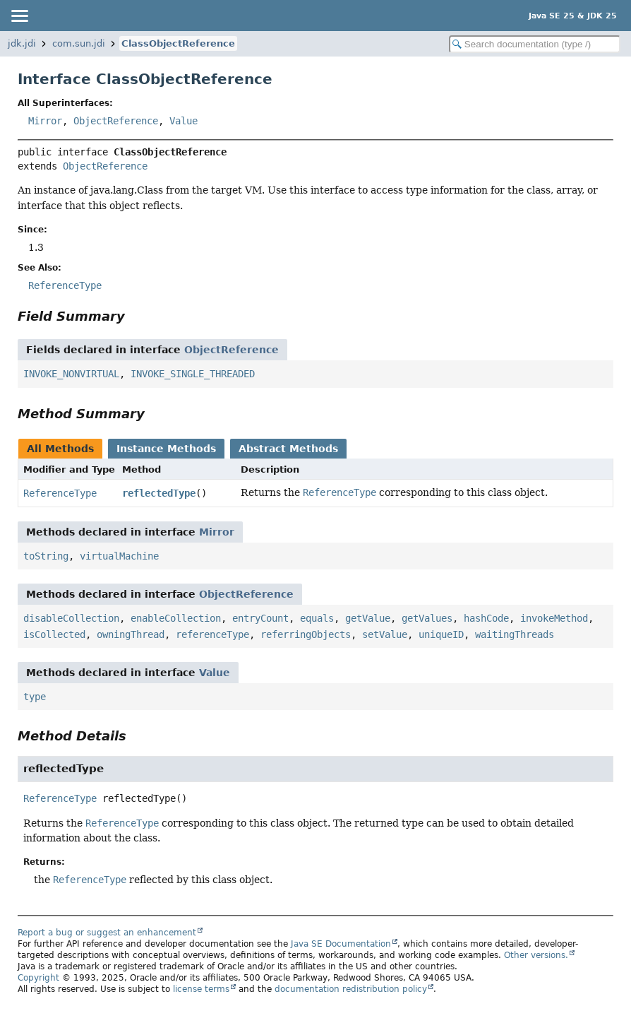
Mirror (45, 120)
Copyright (38, 978)
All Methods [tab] (60, 448)
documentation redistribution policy (351, 989)
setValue (384, 634)
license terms (201, 989)
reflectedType (159, 493)
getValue (367, 618)
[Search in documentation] (534, 44)
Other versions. (536, 955)
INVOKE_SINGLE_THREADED (193, 373)
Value (183, 120)
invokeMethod (554, 618)
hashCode (486, 618)
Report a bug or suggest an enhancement (107, 933)
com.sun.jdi (78, 43)
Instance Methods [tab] (166, 448)
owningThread (130, 634)
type (34, 696)
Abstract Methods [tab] (288, 448)
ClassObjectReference (178, 43)
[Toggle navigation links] (19, 15)
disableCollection (71, 618)
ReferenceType (60, 493)
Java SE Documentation (341, 944)
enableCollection (176, 618)
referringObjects (305, 634)
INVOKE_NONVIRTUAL (71, 373)
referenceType (212, 634)
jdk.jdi (22, 43)
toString (45, 556)
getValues (427, 618)
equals (317, 618)
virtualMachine (119, 556)
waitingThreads (514, 634)
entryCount (260, 618)
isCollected (54, 634)
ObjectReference (115, 120)
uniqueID (441, 634)
